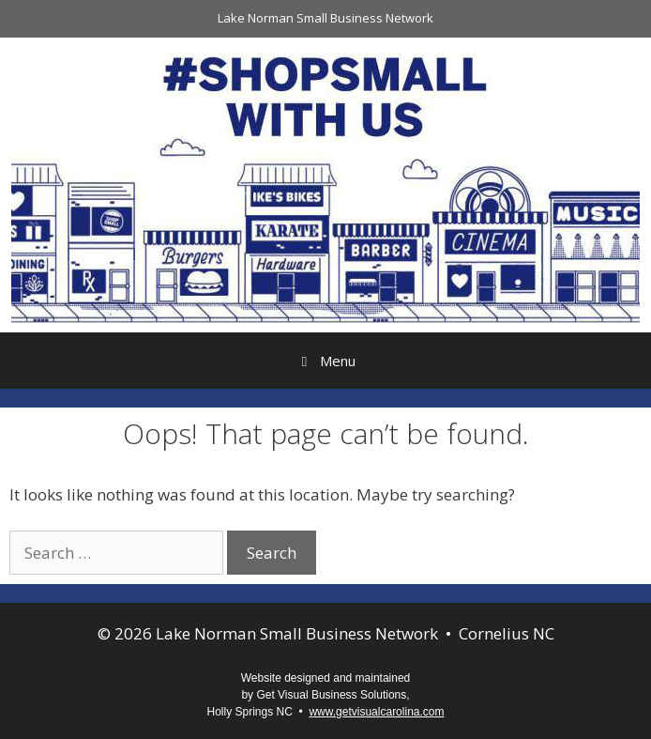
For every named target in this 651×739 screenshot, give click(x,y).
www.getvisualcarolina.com (376, 711)
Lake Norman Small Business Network (325, 17)
